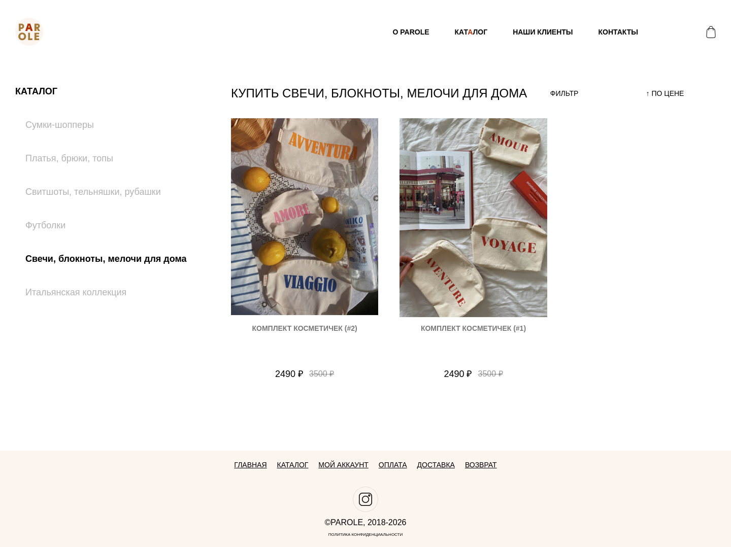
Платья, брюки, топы (69, 158)
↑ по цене (665, 93)
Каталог (293, 465)
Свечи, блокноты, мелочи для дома (106, 259)
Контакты (618, 32)
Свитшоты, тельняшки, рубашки (93, 192)
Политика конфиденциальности (365, 534)
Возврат (481, 465)
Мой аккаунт (343, 465)
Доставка (436, 465)
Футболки (45, 225)
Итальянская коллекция (75, 292)
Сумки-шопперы (59, 125)
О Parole (410, 32)
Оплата (393, 465)
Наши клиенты (543, 32)
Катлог (471, 32)
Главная (250, 465)
